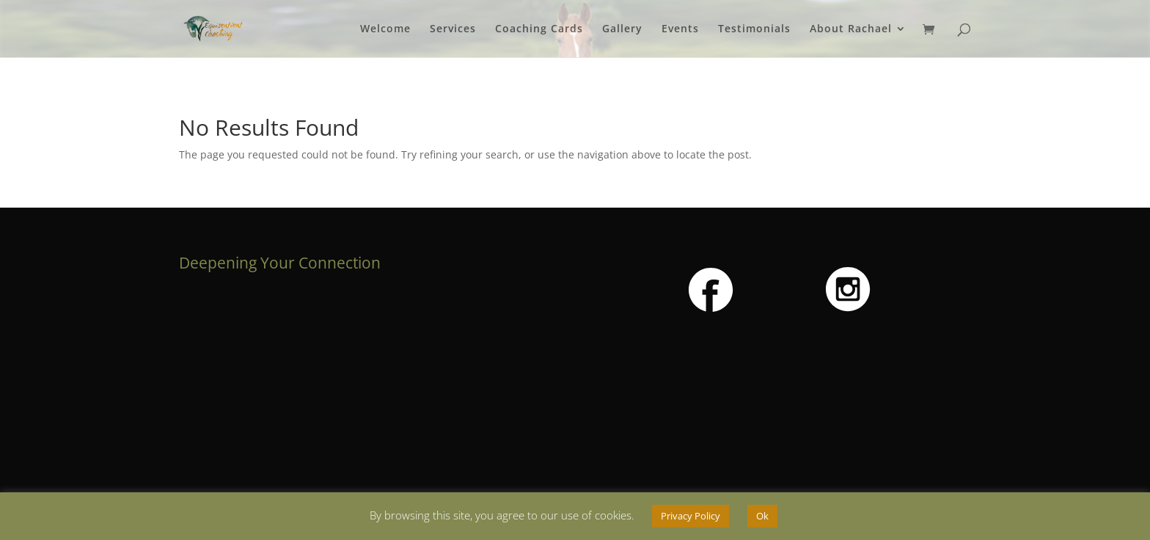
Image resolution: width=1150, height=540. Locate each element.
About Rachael (851, 29)
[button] (711, 290)
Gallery (622, 29)
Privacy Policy (690, 515)
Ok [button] (762, 515)
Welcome (385, 29)
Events (680, 29)
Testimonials (754, 29)
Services (453, 29)
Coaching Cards (539, 29)
